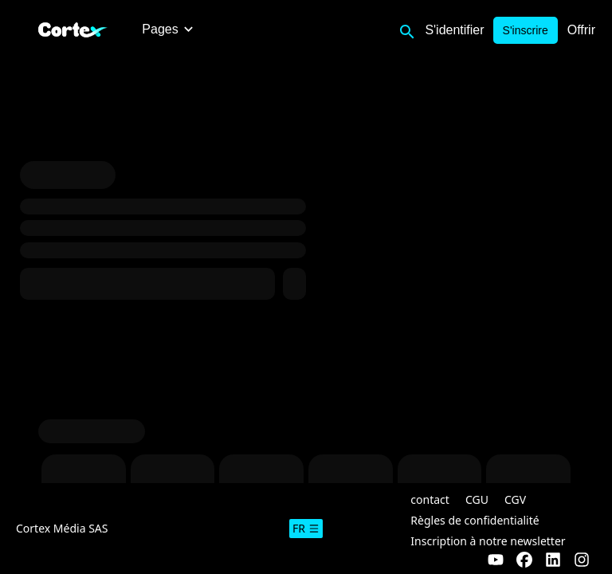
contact (429, 499)
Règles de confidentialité (474, 520)
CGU (476, 499)
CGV (515, 499)
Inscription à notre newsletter (487, 540)
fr (306, 528)
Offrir (581, 30)
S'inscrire (525, 30)
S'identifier (454, 30)
